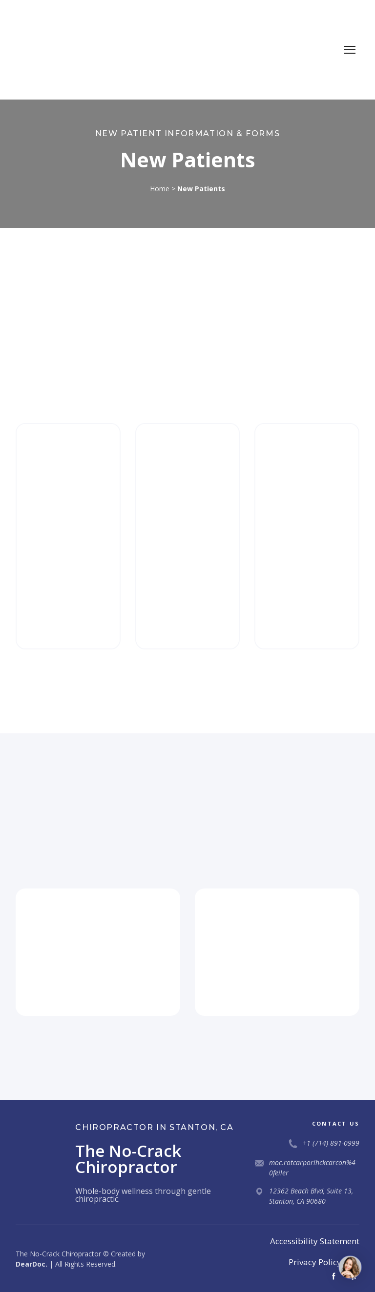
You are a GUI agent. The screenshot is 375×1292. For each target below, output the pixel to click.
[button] (334, 1276)
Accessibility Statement (314, 1241)
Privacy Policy (315, 1262)
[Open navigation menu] (349, 50)
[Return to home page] (52, 49)
